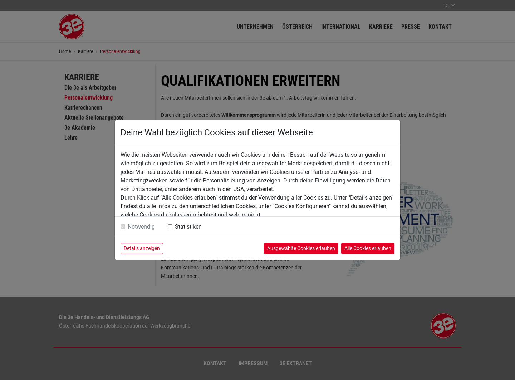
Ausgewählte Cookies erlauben (301, 248)
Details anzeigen (142, 248)
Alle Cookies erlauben (367, 248)
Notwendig (141, 226)
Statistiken (188, 226)
